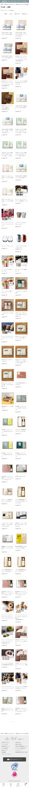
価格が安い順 (17, 13)
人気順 (10, 13)
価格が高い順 (24, 13)
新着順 (5, 13)
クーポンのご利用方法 (20, 748)
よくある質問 (5, 748)
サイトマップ (18, 750)
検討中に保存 (18, 744)
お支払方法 (17, 742)
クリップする (5, 744)
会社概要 (4, 752)
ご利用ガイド (14, 739)
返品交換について (6, 746)
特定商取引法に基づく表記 (21, 752)
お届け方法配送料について (21, 746)
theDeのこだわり (5, 742)
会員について (5, 750)
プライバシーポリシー (7, 754)
